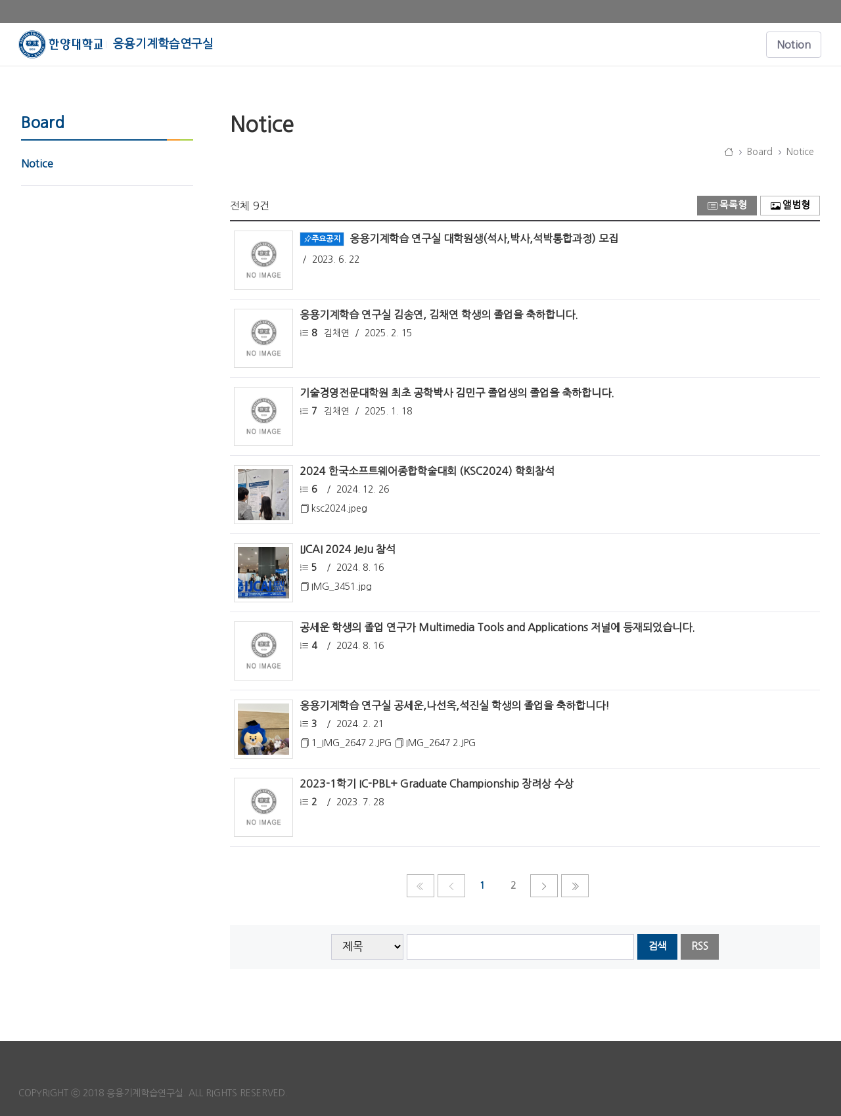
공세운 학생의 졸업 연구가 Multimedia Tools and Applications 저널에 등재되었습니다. (497, 627)
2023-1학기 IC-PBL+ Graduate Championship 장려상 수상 (437, 783)
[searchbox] (521, 947)
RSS (699, 946)
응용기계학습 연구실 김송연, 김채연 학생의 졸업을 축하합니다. (439, 314)
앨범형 (790, 205)
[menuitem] (107, 164)
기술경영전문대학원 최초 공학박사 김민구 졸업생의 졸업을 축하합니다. (457, 393)
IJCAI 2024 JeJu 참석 (348, 549)
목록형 (727, 205)
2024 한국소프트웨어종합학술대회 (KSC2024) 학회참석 (427, 471)
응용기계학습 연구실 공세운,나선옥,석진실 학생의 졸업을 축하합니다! (455, 705)
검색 (657, 946)
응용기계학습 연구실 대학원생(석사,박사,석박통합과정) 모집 (484, 238)
